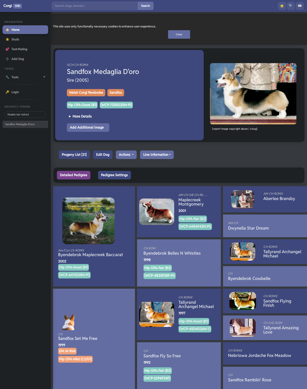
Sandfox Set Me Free (86, 336)
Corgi (12, 6)
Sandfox (115, 92)
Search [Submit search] (145, 6)
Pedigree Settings (114, 175)
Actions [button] (125, 154)
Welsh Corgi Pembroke (86, 92)
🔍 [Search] (291, 6)
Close (179, 34)
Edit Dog (102, 154)
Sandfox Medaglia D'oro (20, 124)
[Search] (95, 6)
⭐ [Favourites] (282, 6)
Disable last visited (18, 114)
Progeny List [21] (74, 154)
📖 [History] (300, 6)
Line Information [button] (155, 154)
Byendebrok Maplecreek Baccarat (90, 252)
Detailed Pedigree (73, 175)
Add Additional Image (87, 127)
